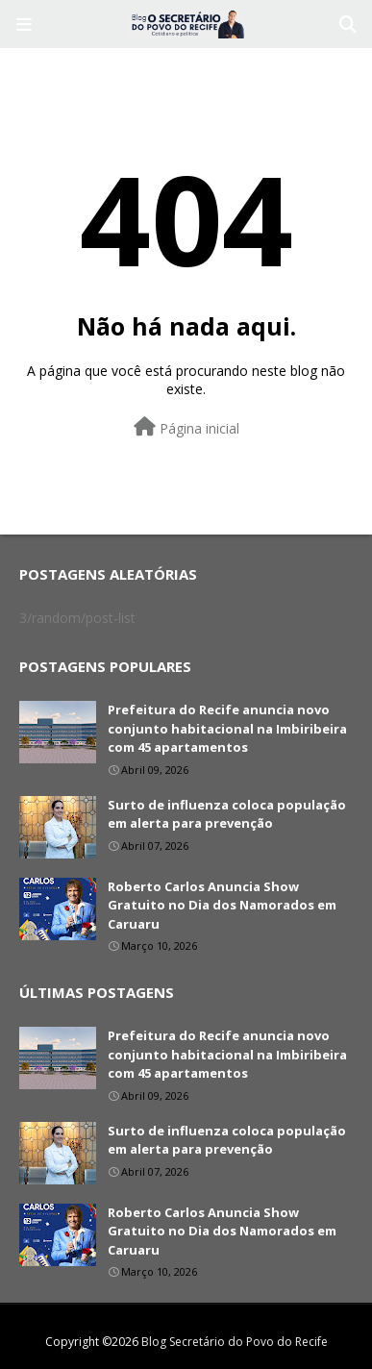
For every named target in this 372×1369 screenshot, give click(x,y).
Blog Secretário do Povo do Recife (234, 1341)
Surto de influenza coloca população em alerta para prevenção (227, 814)
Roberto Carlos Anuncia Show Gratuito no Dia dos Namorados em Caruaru (222, 905)
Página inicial (186, 427)
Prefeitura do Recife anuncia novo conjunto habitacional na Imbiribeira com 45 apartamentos (227, 728)
